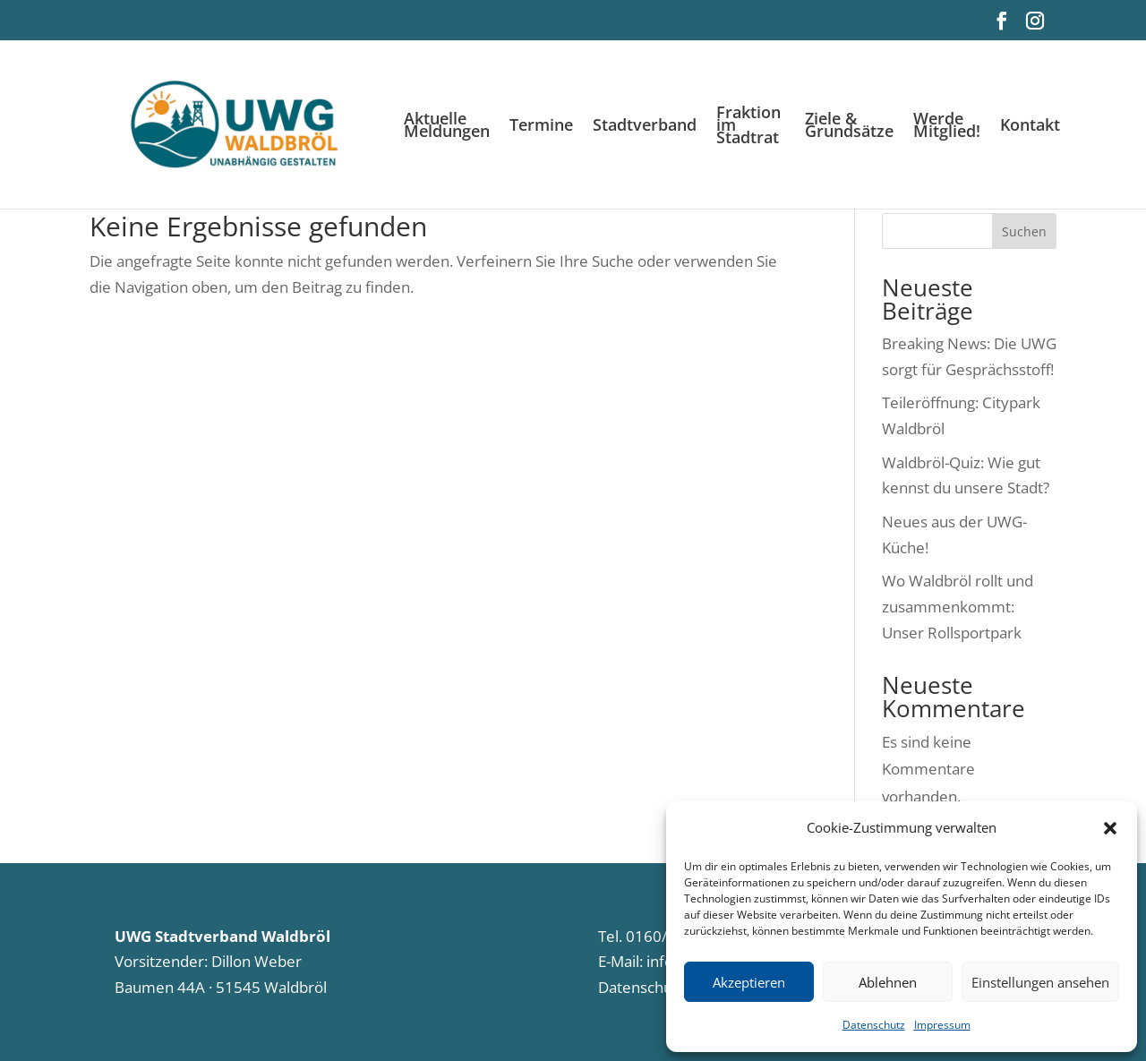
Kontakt (1030, 126)
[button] (1110, 828)
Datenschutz (873, 1024)
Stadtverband (645, 126)
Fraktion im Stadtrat (748, 127)
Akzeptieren (749, 982)
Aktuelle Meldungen (447, 126)
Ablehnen (888, 982)
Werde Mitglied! (946, 126)
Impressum (942, 1024)
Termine (541, 126)
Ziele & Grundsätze (849, 126)
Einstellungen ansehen (1040, 982)
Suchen (1024, 231)
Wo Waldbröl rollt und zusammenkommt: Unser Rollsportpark (957, 606)
